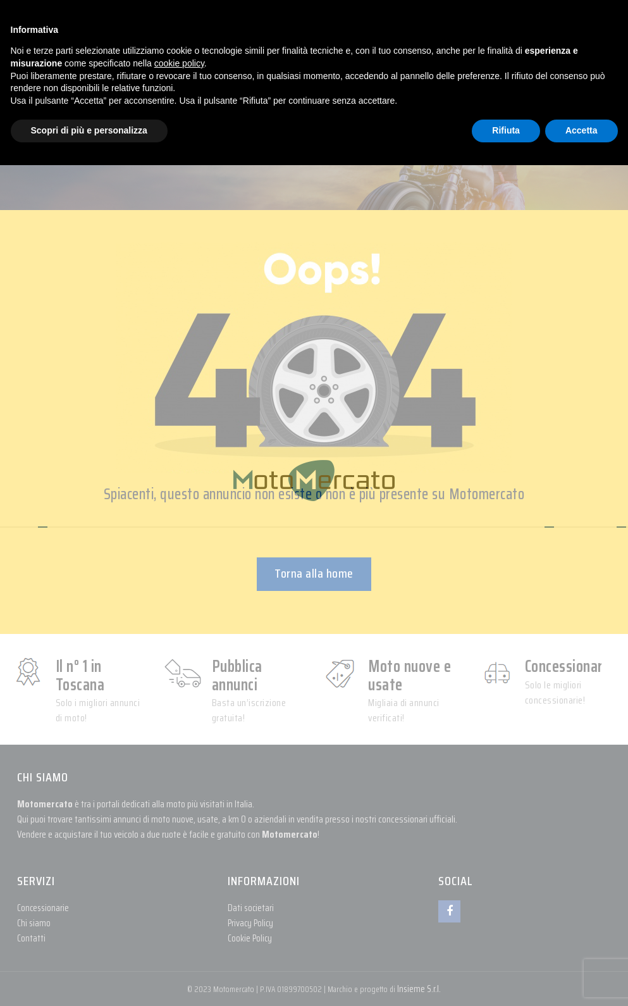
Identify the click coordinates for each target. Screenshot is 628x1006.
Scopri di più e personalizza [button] (89, 130)
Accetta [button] (581, 130)
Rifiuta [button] (506, 130)
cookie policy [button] (179, 63)
